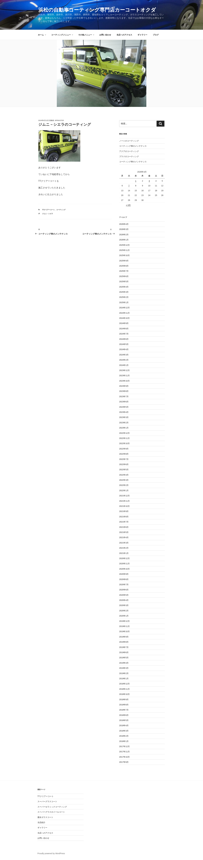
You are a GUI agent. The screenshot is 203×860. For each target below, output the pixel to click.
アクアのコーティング (129, 151)
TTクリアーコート (48, 210)
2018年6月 (124, 715)
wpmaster (59, 120)
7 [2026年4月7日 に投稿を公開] (129, 186)
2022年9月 (124, 449)
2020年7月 (124, 584)
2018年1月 (124, 741)
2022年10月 (124, 443)
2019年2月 (124, 673)
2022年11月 (124, 438)
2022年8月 (124, 454)
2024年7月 (124, 334)
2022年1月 (124, 490)
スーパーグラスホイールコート (51, 812)
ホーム (42, 35)
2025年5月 (124, 281)
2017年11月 (124, 751)
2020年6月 (124, 590)
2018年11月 (124, 689)
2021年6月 (124, 527)
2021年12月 (124, 496)
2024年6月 (124, 339)
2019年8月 (124, 642)
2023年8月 (124, 391)
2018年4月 (124, 725)
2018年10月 (124, 694)
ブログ (156, 35)
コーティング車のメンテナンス (133, 146)
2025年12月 (124, 245)
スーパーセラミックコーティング (52, 807)
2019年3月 (124, 668)
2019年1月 (124, 678)
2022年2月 (124, 485)
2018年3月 (124, 731)
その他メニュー (86, 35)
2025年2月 (124, 297)
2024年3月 (124, 355)
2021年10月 (124, 506)
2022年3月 (124, 480)
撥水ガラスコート (45, 817)
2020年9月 (124, 574)
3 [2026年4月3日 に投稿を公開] (149, 181)
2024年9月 (124, 323)
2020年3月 (124, 605)
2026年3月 (124, 229)
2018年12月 (124, 684)
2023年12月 (124, 370)
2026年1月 (124, 240)
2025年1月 (124, 302)
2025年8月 (124, 266)
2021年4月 (124, 537)
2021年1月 (124, 553)
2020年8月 (124, 579)
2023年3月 (124, 417)
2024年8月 (124, 328)
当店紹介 (41, 822)
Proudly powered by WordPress (51, 853)
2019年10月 (124, 631)
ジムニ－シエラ (47, 213)
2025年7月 (124, 271)
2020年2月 (124, 611)
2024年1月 (124, 365)
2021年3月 (124, 543)
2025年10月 (124, 255)
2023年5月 (124, 407)
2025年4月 (124, 287)
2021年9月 (124, 511)
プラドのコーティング (129, 156)
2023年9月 (124, 386)
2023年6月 (124, 402)
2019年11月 (124, 626)
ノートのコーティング (129, 141)
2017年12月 (124, 746)
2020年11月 (124, 563)
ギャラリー (142, 35)
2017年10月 (124, 757)
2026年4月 (124, 224)
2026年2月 (124, 234)
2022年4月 (124, 475)
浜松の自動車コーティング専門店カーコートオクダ (97, 10)
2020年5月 (124, 595)
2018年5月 (124, 720)
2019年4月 (124, 663)
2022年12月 (124, 433)
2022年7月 (124, 459)
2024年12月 (124, 308)
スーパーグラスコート (47, 801)
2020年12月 (124, 558)
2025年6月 (124, 276)
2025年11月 (124, 250)
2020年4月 (124, 600)
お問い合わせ (105, 35)
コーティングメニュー (62, 35)
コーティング (60, 210)
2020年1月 (124, 616)
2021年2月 (124, 548)
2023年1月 (124, 428)
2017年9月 (124, 762)
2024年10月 (124, 318)
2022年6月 (124, 464)
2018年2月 (124, 736)
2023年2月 (124, 422)
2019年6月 (124, 652)
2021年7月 (124, 522)
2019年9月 (124, 637)
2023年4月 (124, 412)
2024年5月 (124, 344)
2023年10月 (124, 381)
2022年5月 (124, 469)
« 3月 (128, 205)
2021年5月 (124, 532)
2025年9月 (124, 261)
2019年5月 (124, 657)
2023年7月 (124, 396)
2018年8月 (124, 705)
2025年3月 (124, 292)
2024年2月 (124, 360)
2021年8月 (124, 516)
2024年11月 (124, 313)
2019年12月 (124, 621)
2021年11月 (124, 501)
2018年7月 (124, 710)
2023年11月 (124, 375)
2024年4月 (124, 349)
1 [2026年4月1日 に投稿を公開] (135, 181)
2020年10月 (124, 569)
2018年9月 (124, 699)
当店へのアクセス (124, 35)
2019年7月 (124, 647)
